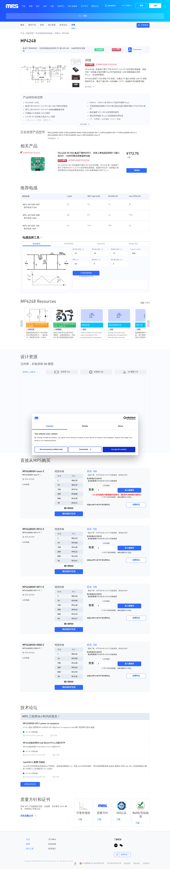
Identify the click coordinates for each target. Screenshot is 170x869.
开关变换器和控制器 (44, 33)
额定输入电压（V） (117, 249)
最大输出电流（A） (117, 259)
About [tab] (120, 426)
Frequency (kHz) (135, 249)
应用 (28, 844)
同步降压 (36, 244)
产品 (22, 33)
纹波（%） (76, 259)
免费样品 (136, 505)
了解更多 (136, 170)
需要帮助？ (121, 854)
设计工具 (30, 849)
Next (148, 323)
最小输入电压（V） (79, 249)
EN (123, 5)
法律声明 (146, 863)
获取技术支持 (30, 784)
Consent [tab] (49, 426)
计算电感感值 (86, 273)
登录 (141, 5)
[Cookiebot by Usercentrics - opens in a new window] (125, 418)
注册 (155, 5)
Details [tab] (85, 426)
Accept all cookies (119, 449)
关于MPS (52, 840)
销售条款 (136, 863)
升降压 (57, 33)
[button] (76, 62)
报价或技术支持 (68, 514)
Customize (85, 449)
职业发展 (52, 844)
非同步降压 (69, 244)
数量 (91, 489)
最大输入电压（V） (98, 249)
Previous (21, 323)
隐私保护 (127, 863)
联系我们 (52, 849)
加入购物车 (129, 490)
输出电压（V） (96, 259)
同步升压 (101, 244)
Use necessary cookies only (51, 449)
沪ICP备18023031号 (114, 863)
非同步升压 (133, 244)
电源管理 (30, 33)
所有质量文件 (27, 816)
